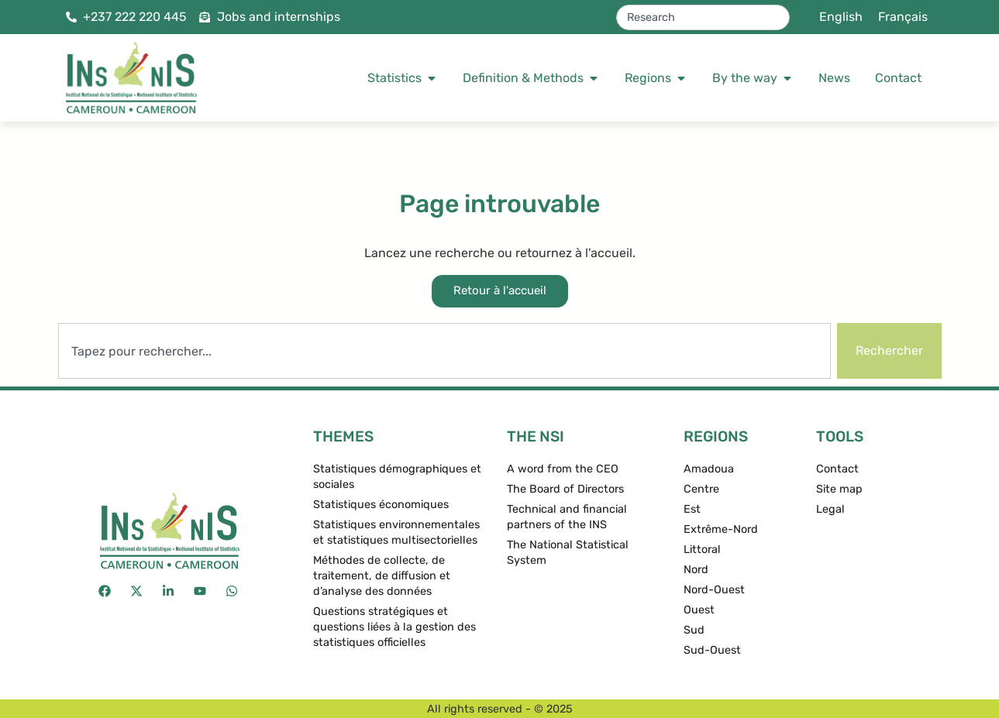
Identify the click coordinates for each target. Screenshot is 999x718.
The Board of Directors (565, 489)
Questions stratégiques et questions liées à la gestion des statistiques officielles (394, 627)
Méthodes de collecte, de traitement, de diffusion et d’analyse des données (381, 576)
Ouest (699, 610)
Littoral (702, 549)
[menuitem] (840, 17)
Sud (694, 630)
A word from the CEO (562, 469)
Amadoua (709, 469)
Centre (701, 489)
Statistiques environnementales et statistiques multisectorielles (396, 532)
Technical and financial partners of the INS (567, 517)
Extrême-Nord (721, 529)
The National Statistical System (568, 552)
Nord (696, 569)
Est (692, 509)
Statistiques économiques (381, 504)
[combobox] (703, 17)
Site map (839, 489)
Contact (837, 469)
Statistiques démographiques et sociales (397, 476)
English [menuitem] (841, 16)
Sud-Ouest (712, 650)
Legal (830, 509)
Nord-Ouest (714, 589)
